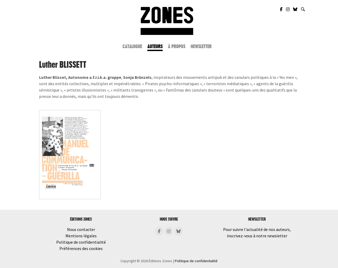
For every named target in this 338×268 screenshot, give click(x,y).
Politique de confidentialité (81, 242)
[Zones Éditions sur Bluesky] (295, 9)
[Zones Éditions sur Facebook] (281, 9)
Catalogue (132, 46)
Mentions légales (81, 235)
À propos (176, 46)
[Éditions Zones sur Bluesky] (178, 231)
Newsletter (201, 46)
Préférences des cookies (81, 248)
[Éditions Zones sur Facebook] (159, 231)
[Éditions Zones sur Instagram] (169, 231)
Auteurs (155, 46)
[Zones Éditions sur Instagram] (288, 9)
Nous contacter (81, 229)
